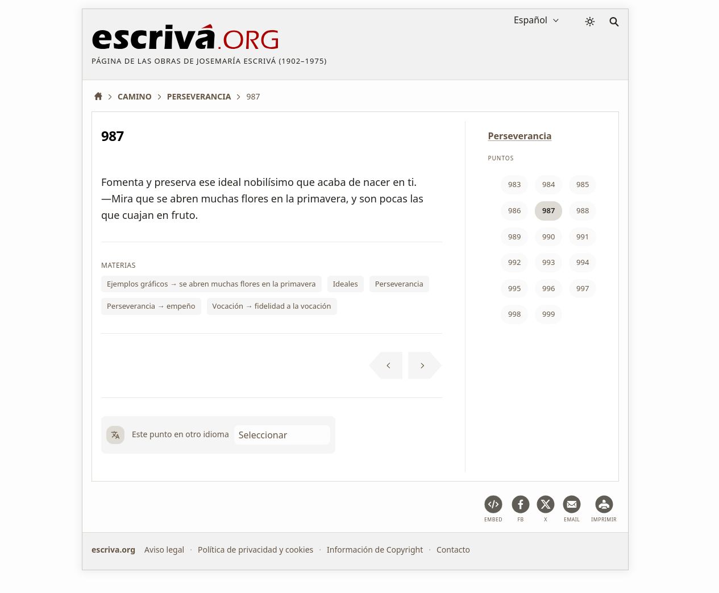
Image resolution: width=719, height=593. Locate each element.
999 (548, 314)
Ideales (345, 284)
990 (548, 236)
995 (514, 288)
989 (514, 236)
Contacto (453, 549)
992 (514, 262)
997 (582, 288)
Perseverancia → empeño (151, 306)
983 (514, 184)
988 (582, 210)
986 (514, 210)
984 (548, 184)
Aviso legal (164, 549)
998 (514, 314)
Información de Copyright (375, 549)
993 (548, 262)
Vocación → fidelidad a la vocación (272, 306)
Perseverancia (399, 284)
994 (582, 262)
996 (548, 288)
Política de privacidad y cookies (255, 549)
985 (582, 184)
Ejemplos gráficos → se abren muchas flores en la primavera (211, 284)
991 (582, 236)
